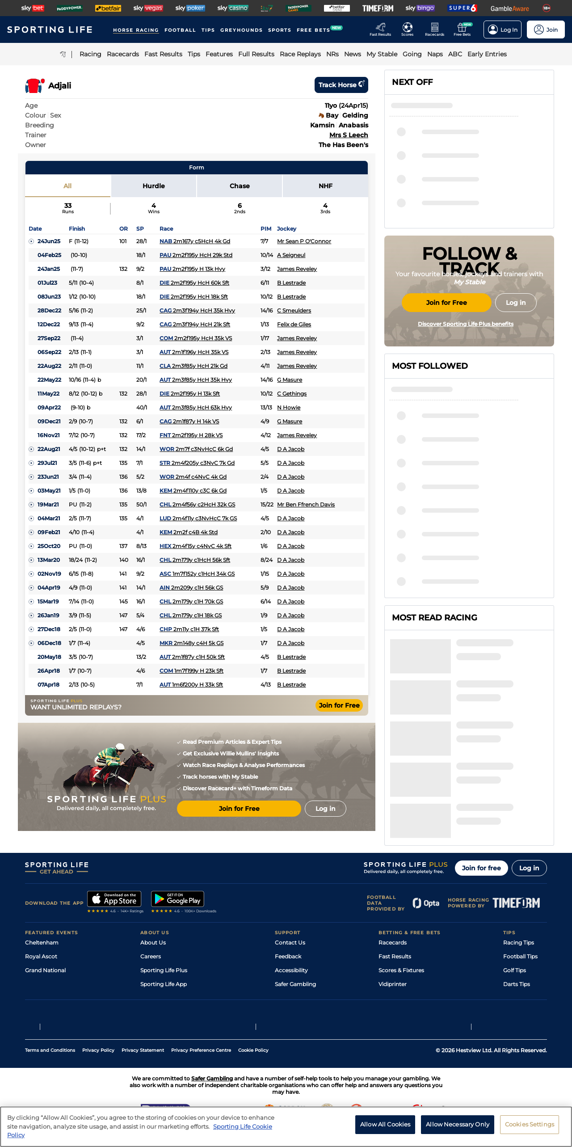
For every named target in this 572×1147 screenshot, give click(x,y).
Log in (529, 846)
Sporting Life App (163, 962)
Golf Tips (514, 948)
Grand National (45, 948)
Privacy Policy (98, 1068)
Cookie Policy (253, 1068)
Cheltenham (42, 920)
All (67, 186)
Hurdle (154, 186)
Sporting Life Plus (163, 948)
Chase (240, 186)
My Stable (391, 976)
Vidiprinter (393, 962)
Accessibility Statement (171, 976)
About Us (153, 920)
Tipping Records (525, 990)
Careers (150, 934)
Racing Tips (518, 920)
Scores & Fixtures (401, 948)
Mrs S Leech (348, 135)
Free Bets (391, 990)
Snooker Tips (520, 976)
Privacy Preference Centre (201, 1068)
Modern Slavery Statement (176, 990)
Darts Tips (516, 962)
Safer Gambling (295, 962)
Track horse (341, 85)
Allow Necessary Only (457, 1127)
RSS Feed (152, 1003)
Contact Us (290, 920)
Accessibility (291, 948)
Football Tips (520, 934)
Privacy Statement (143, 1068)
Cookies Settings (529, 1127)
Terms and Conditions (50, 1068)
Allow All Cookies (385, 1127)
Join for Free (339, 705)
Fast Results (395, 934)
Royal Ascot (41, 934)
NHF (325, 186)
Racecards (393, 920)
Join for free (481, 846)
